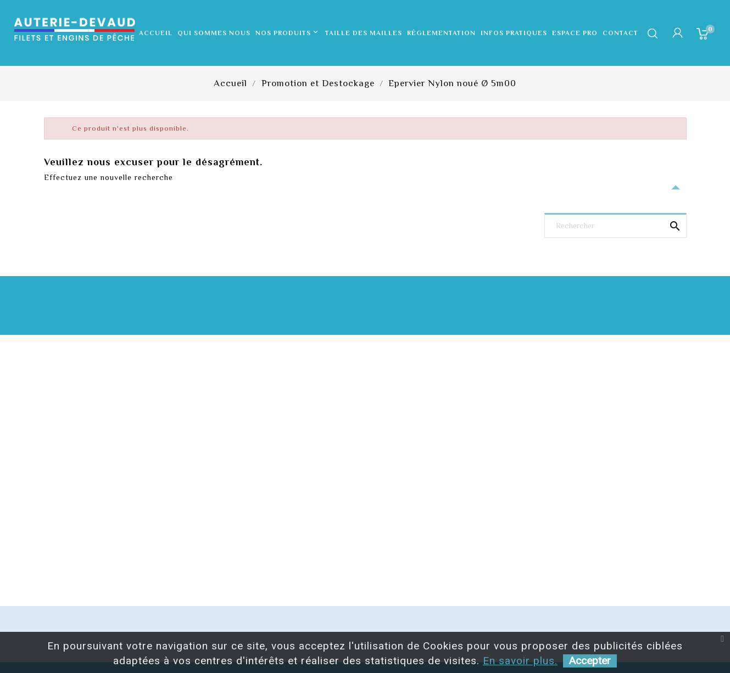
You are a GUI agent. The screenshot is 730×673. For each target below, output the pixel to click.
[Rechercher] (615, 226)
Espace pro (575, 33)
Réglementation (441, 33)
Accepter (590, 660)
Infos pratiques (514, 33)
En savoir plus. (520, 660)
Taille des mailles (363, 33)
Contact (620, 33)
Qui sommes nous (213, 33)
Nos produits (287, 32)
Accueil (155, 33)
